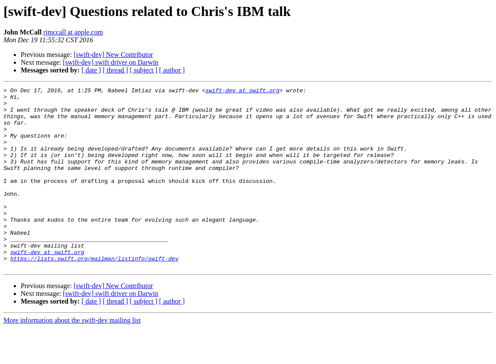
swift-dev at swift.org (242, 91)
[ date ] (91, 70)
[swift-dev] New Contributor (113, 54)
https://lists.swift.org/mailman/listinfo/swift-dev (94, 293)
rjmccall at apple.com (73, 32)
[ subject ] (143, 70)
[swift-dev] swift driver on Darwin (110, 62)
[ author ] (172, 70)
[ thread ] (115, 70)
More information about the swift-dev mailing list (72, 356)
